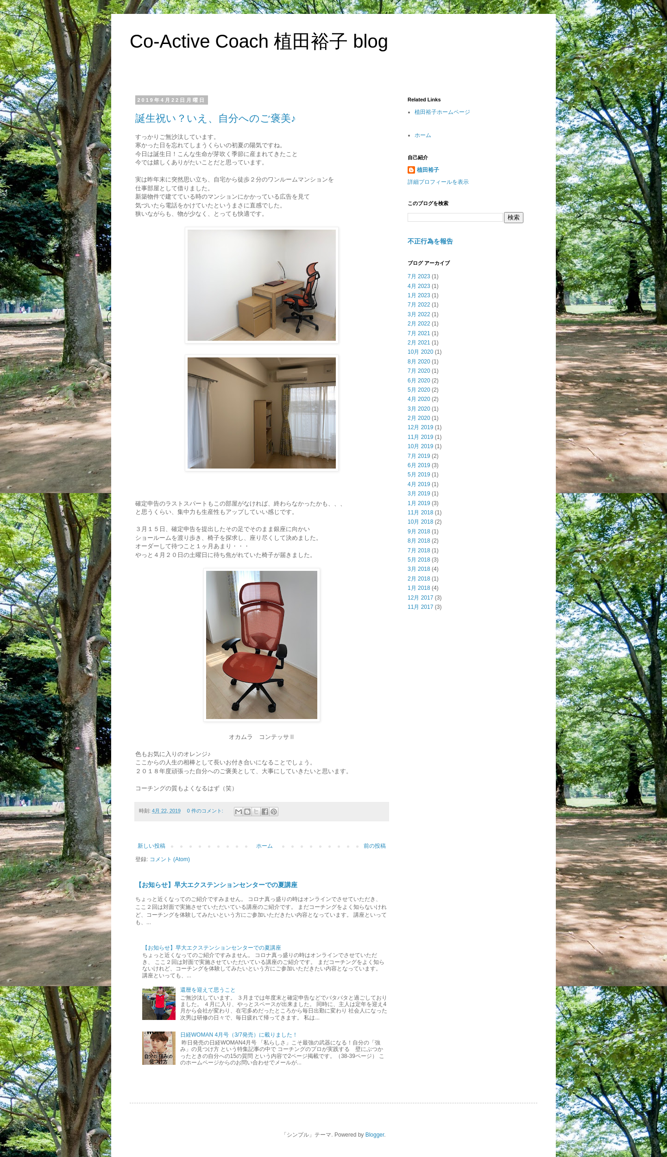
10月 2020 (420, 352)
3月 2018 (419, 569)
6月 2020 (419, 380)
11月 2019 (420, 437)
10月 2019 (420, 446)
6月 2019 (419, 465)
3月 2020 (419, 409)
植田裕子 (428, 170)
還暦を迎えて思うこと (208, 990)
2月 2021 (419, 342)
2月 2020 (419, 418)
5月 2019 (419, 474)
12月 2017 (420, 597)
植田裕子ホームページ (442, 112)
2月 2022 (419, 323)
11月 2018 (420, 512)
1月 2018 (419, 588)
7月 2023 (419, 276)
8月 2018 (419, 541)
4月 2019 (419, 484)
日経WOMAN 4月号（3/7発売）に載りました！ (239, 1035)
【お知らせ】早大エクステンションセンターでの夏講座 (216, 884)
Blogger (374, 1135)
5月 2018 (419, 560)
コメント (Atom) (170, 859)
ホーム (264, 846)
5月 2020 (419, 390)
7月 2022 (419, 304)
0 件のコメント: (206, 810)
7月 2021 (419, 333)
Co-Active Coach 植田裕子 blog (259, 41)
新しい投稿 (151, 846)
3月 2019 (419, 493)
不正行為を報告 (430, 241)
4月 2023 (419, 286)
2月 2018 (419, 578)
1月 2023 (419, 295)
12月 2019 (420, 427)
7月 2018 (419, 550)
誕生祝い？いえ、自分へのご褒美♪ (215, 118)
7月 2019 (419, 456)
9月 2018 (419, 531)
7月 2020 (419, 371)
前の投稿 (375, 846)
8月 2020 (419, 361)
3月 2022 (419, 314)
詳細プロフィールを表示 (438, 182)
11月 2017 (420, 607)
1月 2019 (419, 503)
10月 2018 (420, 522)
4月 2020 (419, 399)
